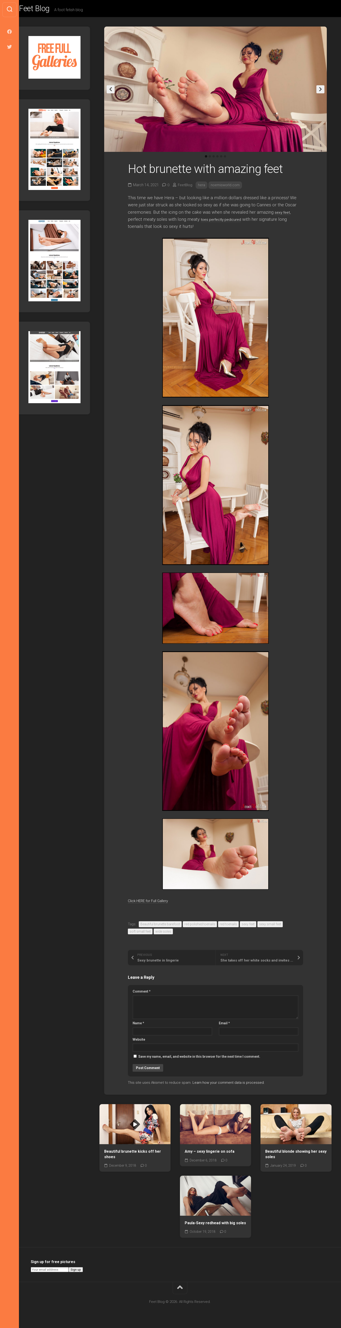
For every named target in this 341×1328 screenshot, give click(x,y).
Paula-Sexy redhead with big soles (215, 1225)
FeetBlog (185, 187)
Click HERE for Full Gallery (154, 902)
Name (138, 1025)
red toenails (228, 926)
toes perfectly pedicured (225, 221)
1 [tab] (206, 158)
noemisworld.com (227, 187)
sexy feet (283, 214)
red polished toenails (199, 926)
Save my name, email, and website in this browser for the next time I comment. (199, 1059)
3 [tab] (213, 158)
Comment (142, 993)
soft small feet (140, 933)
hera (202, 187)
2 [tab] (210, 158)
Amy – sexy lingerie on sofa (209, 1153)
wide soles (163, 933)
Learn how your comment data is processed (228, 1085)
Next (320, 91)
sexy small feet (270, 926)
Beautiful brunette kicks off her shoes (132, 1156)
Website (139, 1041)
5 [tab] (221, 158)
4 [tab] (217, 158)
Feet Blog (45, 10)
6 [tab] (225, 158)
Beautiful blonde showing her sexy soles (296, 1156)
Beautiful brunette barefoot (160, 926)
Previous (111, 91)
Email (224, 1025)
